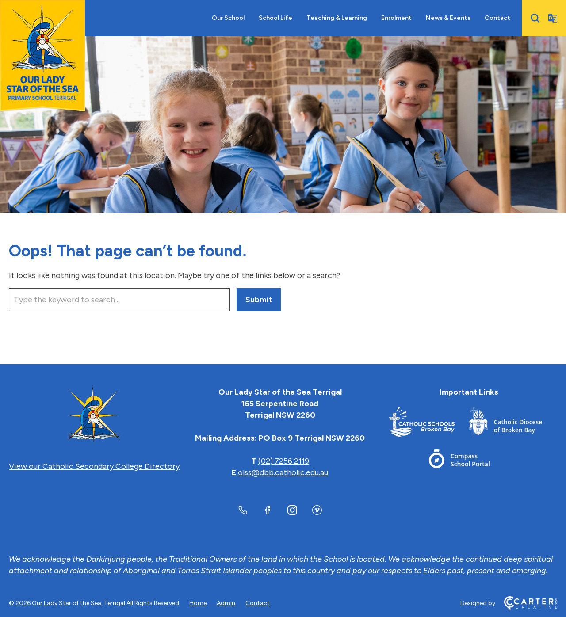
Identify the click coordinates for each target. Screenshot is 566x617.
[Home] (94, 415)
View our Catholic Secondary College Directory (94, 466)
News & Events (448, 18)
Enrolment (396, 18)
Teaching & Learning (336, 18)
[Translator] (553, 18)
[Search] (535, 18)
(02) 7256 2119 (283, 461)
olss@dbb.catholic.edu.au (283, 472)
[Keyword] (119, 299)
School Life (275, 18)
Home (198, 603)
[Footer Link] (429, 424)
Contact (497, 18)
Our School (228, 18)
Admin (226, 603)
